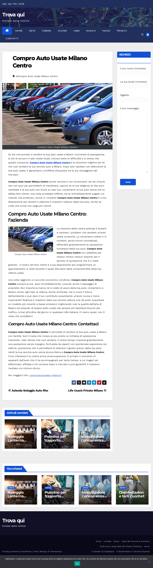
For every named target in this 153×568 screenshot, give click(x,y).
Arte (32, 30)
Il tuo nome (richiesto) (134, 70)
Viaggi (106, 30)
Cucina (62, 30)
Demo (116, 541)
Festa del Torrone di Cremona (136, 541)
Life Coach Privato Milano (87, 390)
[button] (142, 34)
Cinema (46, 30)
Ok (77, 563)
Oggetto (134, 97)
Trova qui (13, 14)
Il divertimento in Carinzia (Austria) (133, 551)
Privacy (122, 30)
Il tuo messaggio (134, 141)
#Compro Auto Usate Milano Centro (37, 76)
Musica (91, 30)
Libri (77, 30)
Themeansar (56, 551)
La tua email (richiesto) (134, 84)
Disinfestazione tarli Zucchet (131, 494)
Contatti (12, 38)
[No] (149, 561)
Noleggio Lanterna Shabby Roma (20, 440)
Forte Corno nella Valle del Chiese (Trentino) (121, 546)
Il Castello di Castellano (103, 551)
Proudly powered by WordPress (17, 551)
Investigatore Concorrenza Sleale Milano (92, 440)
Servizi (11, 488)
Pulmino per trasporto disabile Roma (56, 440)
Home (18, 30)
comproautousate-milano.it (45, 375)
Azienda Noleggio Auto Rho (28, 390)
